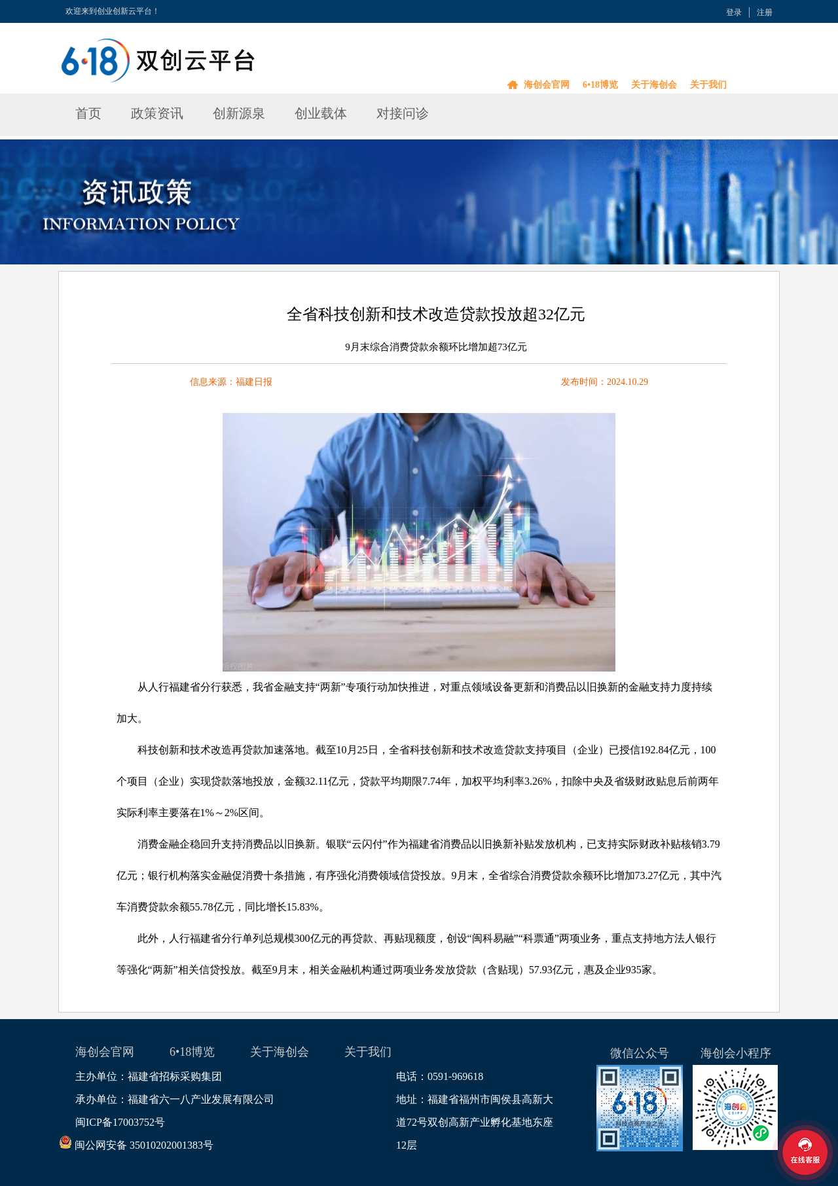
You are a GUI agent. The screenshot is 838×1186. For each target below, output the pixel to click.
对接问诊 (402, 113)
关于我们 (708, 85)
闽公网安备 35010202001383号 (144, 1145)
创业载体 (321, 113)
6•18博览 (600, 85)
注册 (765, 12)
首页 (88, 113)
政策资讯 (157, 113)
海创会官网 (547, 85)
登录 (734, 12)
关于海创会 (654, 85)
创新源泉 (239, 113)
